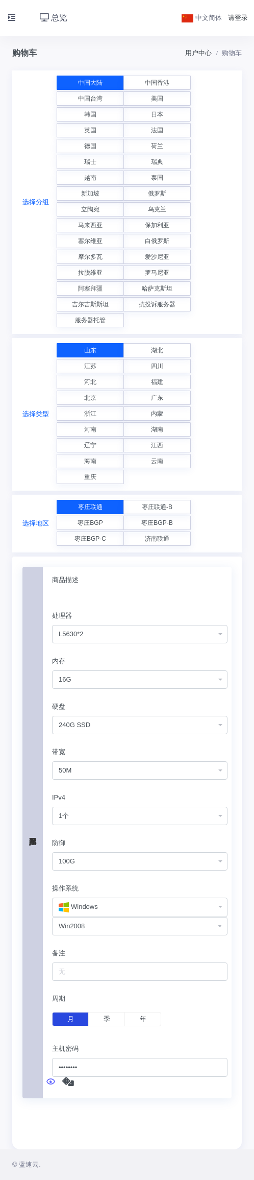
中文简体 (202, 17)
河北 (90, 382)
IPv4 (58, 797)
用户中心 (198, 53)
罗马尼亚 (157, 272)
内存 (58, 661)
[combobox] (139, 634)
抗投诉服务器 (157, 304)
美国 (157, 98)
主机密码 (65, 1048)
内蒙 (157, 413)
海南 (90, 461)
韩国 (90, 114)
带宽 (58, 752)
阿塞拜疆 (90, 288)
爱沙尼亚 (157, 256)
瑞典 (157, 161)
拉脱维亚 (90, 272)
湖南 (157, 429)
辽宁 (90, 445)
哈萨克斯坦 (157, 288)
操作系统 (65, 888)
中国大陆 (90, 82)
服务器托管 (90, 320)
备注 (58, 953)
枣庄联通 (90, 507)
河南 (90, 429)
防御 (58, 843)
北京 (90, 397)
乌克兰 (157, 209)
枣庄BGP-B (156, 522)
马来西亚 (90, 225)
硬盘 (58, 706)
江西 (157, 445)
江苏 (90, 366)
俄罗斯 (157, 193)
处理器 (62, 615)
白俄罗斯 (157, 241)
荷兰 (157, 146)
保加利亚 (157, 225)
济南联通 (157, 538)
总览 (53, 17)
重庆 (90, 476)
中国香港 (157, 82)
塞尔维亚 (90, 241)
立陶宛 (90, 209)
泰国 (157, 177)
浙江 (90, 413)
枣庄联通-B (157, 507)
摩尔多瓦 (90, 256)
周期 (58, 998)
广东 (157, 397)
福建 (157, 382)
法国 (157, 130)
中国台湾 (90, 98)
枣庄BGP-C (90, 538)
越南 (90, 177)
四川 (157, 366)
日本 (157, 114)
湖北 (157, 350)
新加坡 (90, 193)
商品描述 (65, 580)
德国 (90, 146)
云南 (157, 461)
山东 (90, 350)
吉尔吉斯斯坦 (90, 304)
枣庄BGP (90, 522)
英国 (90, 130)
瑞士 (90, 161)
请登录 (238, 17)
